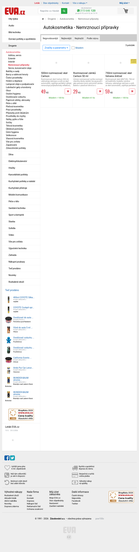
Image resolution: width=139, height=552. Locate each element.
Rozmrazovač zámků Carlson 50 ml (84, 75)
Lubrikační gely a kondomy (18, 87)
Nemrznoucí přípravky (18, 65)
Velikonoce (11, 135)
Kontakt (65, 3)
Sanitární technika (17, 208)
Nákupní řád (32, 504)
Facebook (76, 501)
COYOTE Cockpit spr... (23, 307)
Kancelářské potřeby (18, 174)
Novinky (12, 275)
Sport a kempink (16, 214)
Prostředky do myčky (16, 116)
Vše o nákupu (79, 3)
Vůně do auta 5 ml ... (23, 327)
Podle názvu (92, 38)
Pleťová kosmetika (14, 106)
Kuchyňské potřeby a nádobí (22, 181)
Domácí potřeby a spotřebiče (22, 39)
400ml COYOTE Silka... (24, 297)
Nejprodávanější (50, 38)
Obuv (8, 90)
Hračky (12, 168)
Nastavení (53, 503)
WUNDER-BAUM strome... (20, 379)
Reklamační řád (33, 506)
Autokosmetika (13, 52)
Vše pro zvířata (13, 141)
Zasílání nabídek (56, 506)
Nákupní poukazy (17, 261)
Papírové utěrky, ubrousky (18, 100)
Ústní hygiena (12, 132)
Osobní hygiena (13, 93)
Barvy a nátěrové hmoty (17, 74)
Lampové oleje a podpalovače (20, 84)
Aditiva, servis (14, 55)
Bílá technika (15, 32)
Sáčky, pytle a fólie (14, 119)
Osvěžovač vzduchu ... (23, 337)
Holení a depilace (14, 81)
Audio (11, 25)
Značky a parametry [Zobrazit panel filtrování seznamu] (56, 47)
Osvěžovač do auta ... (23, 317)
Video (11, 235)
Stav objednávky (50, 3)
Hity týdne (13, 19)
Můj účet (124, 3)
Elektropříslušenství (18, 161)
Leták (37, 3)
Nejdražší (79, 38)
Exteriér (11, 58)
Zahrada (12, 255)
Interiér (11, 61)
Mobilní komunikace (18, 194)
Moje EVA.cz (54, 498)
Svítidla (12, 228)
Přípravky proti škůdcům (17, 113)
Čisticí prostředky (14, 77)
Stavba (12, 221)
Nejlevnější (66, 38)
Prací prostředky (13, 109)
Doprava (30, 501)
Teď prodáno (15, 268)
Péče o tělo (14, 201)
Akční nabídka (10, 501)
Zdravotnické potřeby (16, 148)
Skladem (79, 48)
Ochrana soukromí (35, 509)
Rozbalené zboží (16, 281)
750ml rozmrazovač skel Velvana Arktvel (118, 75)
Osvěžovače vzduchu (16, 97)
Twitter (75, 504)
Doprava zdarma (11, 506)
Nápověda (76, 498)
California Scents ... (22, 358)
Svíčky (9, 122)
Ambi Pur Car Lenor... (23, 368)
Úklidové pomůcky (14, 129)
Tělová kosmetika (14, 125)
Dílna (11, 154)
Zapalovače (11, 145)
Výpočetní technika (17, 248)
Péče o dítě (11, 103)
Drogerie (12, 45)
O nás (29, 495)
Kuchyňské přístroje (18, 188)
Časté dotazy (77, 495)
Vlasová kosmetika (15, 138)
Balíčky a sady (12, 71)
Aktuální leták (10, 498)
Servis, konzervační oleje (19, 68)
